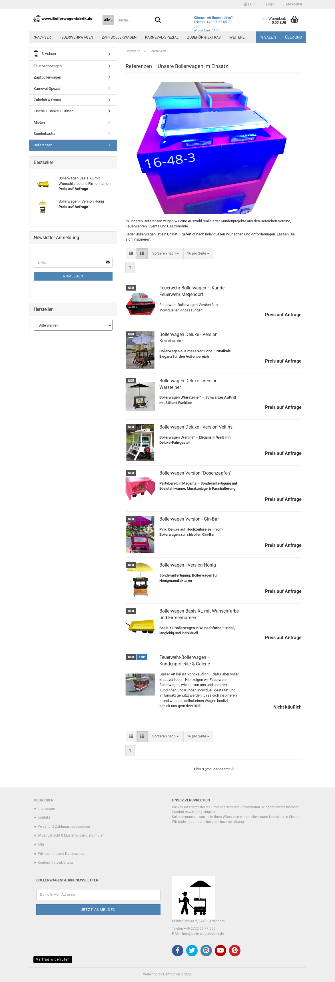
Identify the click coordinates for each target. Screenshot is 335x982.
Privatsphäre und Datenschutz (61, 854)
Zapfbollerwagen (119, 37)
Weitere (236, 37)
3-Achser (42, 37)
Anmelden (73, 276)
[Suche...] (108, 20)
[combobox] (165, 253)
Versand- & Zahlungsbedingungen (64, 827)
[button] (249, 4)
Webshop (150, 974)
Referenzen (43, 145)
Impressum (46, 809)
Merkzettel (292, 4)
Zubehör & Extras (204, 37)
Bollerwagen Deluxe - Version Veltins (195, 427)
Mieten (39, 122)
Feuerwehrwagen (76, 37)
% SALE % (268, 37)
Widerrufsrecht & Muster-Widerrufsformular (71, 835)
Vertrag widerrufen (53, 959)
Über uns (293, 37)
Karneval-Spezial (161, 37)
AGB (41, 845)
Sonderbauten (45, 133)
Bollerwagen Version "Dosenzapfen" (195, 473)
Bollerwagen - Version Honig (187, 565)
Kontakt (44, 817)
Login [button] (268, 4)
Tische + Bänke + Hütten (53, 111)
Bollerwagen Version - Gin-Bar (189, 519)
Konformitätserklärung (55, 863)
